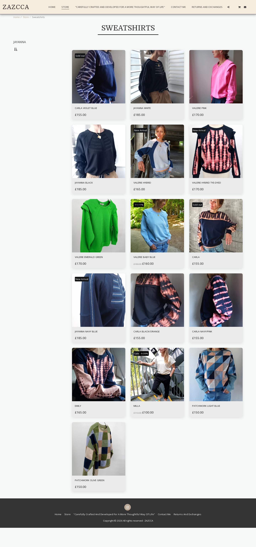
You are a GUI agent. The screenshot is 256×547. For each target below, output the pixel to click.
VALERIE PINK (203, 118)
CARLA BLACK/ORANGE (153, 346)
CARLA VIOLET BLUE (91, 118)
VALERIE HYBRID (147, 194)
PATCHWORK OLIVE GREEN (97, 498)
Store (26, 17)
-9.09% (147, 369)
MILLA (139, 422)
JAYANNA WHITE (147, 118)
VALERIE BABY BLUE (150, 270)
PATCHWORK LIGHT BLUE (213, 422)
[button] (228, 7)
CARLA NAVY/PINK (207, 346)
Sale (137, 369)
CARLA (197, 270)
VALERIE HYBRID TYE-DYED (214, 194)
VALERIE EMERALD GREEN (96, 270)
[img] (98, 86)
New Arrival (142, 141)
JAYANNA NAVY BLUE (92, 346)
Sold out (81, 65)
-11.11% (140, 217)
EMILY (80, 422)
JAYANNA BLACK (88, 194)
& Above (25, 105)
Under (24, 91)
